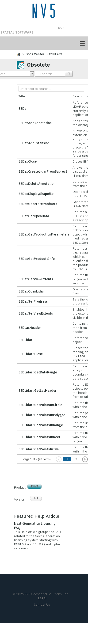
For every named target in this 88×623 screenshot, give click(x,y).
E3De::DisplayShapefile (36, 194)
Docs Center (35, 54)
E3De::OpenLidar (31, 291)
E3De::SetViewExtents (36, 313)
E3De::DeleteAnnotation (37, 184)
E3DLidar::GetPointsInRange (41, 425)
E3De (22, 108)
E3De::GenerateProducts (38, 204)
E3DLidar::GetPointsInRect (39, 437)
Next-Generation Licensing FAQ (35, 525)
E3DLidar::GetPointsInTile (39, 449)
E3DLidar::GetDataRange (38, 372)
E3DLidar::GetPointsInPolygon (42, 415)
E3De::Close (28, 161)
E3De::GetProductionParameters (44, 234)
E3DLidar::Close (31, 354)
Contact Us (42, 605)
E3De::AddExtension (34, 143)
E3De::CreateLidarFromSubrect (43, 171)
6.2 (36, 498)
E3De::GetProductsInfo (37, 259)
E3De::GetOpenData (34, 216)
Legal (42, 598)
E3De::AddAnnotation (35, 123)
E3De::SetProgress (33, 301)
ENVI (34, 486)
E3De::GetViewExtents (36, 279)
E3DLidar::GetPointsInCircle (40, 405)
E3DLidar (25, 340)
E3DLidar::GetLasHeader (38, 390)
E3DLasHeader (30, 328)
